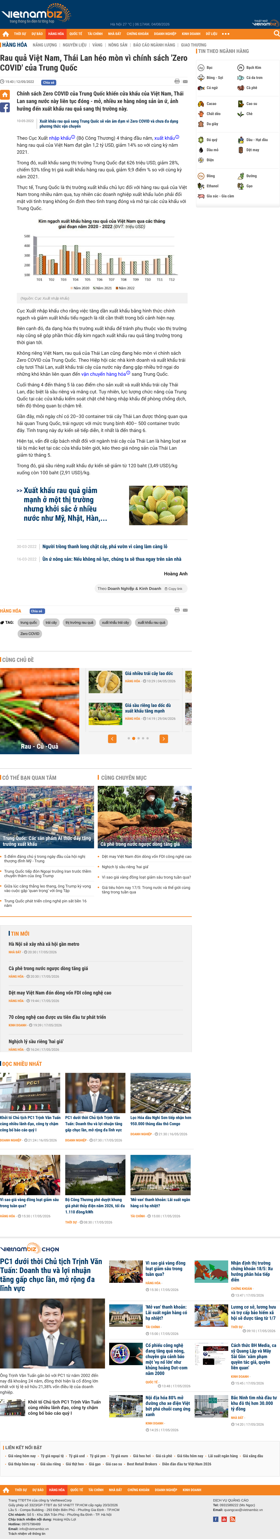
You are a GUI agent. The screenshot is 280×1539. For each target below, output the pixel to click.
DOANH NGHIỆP (165, 34)
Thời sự (71, 1222)
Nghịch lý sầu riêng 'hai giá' (125, 867)
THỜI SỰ (20, 34)
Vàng (97, 45)
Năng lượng (45, 45)
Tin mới (20, 933)
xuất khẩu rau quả (151, 622)
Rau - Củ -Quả (40, 746)
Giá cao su (114, 1464)
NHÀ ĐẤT (114, 34)
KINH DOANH (191, 34)
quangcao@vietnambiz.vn (243, 1510)
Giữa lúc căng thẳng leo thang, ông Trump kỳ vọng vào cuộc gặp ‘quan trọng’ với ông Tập (47, 888)
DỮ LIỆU (211, 34)
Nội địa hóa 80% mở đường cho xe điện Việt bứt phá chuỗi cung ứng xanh (168, 1406)
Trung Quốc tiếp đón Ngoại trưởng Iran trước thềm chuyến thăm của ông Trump (47, 873)
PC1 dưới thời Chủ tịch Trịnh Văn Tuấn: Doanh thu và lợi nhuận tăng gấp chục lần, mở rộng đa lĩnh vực (93, 1123)
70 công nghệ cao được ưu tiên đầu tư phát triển (57, 1017)
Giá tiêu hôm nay (190, 1456)
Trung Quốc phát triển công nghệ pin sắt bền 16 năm (45, 903)
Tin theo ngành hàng (223, 51)
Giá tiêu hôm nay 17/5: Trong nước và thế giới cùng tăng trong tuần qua (146, 890)
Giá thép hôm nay (21, 1464)
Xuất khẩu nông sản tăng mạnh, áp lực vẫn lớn (119, 676)
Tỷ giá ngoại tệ (52, 1456)
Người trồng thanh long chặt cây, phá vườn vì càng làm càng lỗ (105, 547)
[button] (112, 738)
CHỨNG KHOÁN (138, 34)
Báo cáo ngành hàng (154, 45)
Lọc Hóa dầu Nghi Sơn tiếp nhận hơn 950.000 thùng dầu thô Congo (160, 1120)
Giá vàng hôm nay (22, 1456)
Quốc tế (152, 1382)
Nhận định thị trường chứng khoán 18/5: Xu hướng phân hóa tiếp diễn (252, 1271)
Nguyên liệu (75, 45)
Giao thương (193, 45)
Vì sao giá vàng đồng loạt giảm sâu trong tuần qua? (146, 877)
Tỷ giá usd (77, 1456)
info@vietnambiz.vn (34, 1529)
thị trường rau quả (79, 622)
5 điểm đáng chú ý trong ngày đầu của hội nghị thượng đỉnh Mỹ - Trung (44, 858)
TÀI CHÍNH (95, 34)
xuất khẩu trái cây (115, 622)
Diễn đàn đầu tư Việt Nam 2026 (186, 1464)
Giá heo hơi (142, 1456)
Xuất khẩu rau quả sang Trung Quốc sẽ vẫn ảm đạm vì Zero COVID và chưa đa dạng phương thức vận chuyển (109, 124)
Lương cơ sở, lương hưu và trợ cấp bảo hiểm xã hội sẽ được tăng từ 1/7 (253, 1312)
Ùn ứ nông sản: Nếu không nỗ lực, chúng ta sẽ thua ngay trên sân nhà (112, 559)
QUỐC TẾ (75, 34)
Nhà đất (15, 952)
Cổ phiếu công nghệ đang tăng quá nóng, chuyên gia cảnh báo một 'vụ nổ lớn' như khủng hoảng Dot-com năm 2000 (167, 1359)
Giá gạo (95, 1464)
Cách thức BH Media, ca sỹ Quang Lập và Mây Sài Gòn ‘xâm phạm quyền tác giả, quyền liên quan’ (253, 1357)
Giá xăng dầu (253, 1456)
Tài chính (137, 1216)
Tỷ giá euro (119, 1456)
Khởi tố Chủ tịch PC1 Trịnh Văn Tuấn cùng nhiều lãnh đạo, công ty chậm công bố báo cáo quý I (30, 1123)
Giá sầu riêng (50, 1464)
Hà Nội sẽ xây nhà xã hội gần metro (44, 944)
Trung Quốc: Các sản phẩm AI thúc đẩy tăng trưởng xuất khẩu (47, 841)
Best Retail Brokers (142, 1464)
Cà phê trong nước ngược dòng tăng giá (140, 844)
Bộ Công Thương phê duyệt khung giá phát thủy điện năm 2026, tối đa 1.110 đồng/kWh (95, 1206)
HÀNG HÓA (56, 34)
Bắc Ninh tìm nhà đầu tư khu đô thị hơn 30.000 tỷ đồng (254, 1403)
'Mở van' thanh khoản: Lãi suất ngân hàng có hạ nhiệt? (160, 1202)
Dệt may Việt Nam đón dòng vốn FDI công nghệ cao (147, 856)
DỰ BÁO (37, 34)
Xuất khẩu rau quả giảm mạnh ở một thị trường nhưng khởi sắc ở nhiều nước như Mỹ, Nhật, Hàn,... (65, 504)
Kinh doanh (17, 1025)
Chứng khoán (241, 1289)
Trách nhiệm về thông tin (26, 1534)
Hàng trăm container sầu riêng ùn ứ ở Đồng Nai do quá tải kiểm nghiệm (119, 711)
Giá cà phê (164, 1456)
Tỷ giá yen (98, 1456)
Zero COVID (29, 633)
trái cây (51, 622)
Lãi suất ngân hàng (223, 1456)
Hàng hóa (14, 44)
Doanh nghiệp (10, 1140)
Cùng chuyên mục (124, 777)
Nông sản (117, 45)
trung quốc (28, 622)
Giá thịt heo (75, 1464)
